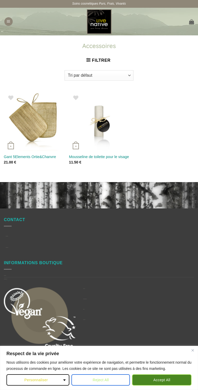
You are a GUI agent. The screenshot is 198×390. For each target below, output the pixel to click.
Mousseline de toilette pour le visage (99, 157)
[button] (8, 21)
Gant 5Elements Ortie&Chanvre (30, 157)
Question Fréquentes (5, 275)
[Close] (192, 350)
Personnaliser (36, 380)
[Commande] (98, 75)
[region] (99, 368)
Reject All (101, 380)
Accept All (161, 380)
